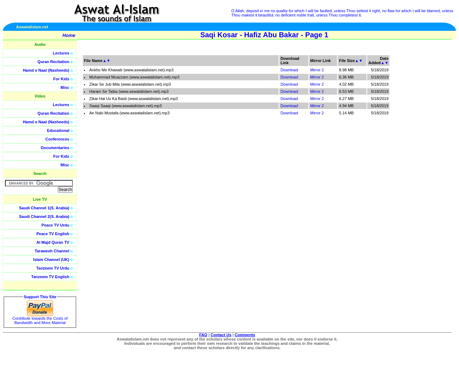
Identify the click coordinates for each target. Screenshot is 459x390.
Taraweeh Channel (52, 251)
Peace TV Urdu (56, 225)
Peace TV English (53, 234)
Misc (65, 87)
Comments (245, 335)
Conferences (58, 139)
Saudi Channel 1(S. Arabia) (44, 208)
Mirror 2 (317, 70)
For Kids (61, 79)
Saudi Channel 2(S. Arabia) (44, 216)
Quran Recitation (54, 62)
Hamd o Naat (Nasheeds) (46, 70)
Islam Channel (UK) (51, 259)
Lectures (61, 53)
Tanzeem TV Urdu (52, 268)
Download (289, 70)
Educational (58, 130)
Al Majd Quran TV (53, 242)
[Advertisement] (425, 161)
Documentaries (55, 148)
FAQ (203, 335)
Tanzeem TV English (50, 277)
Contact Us (220, 335)
